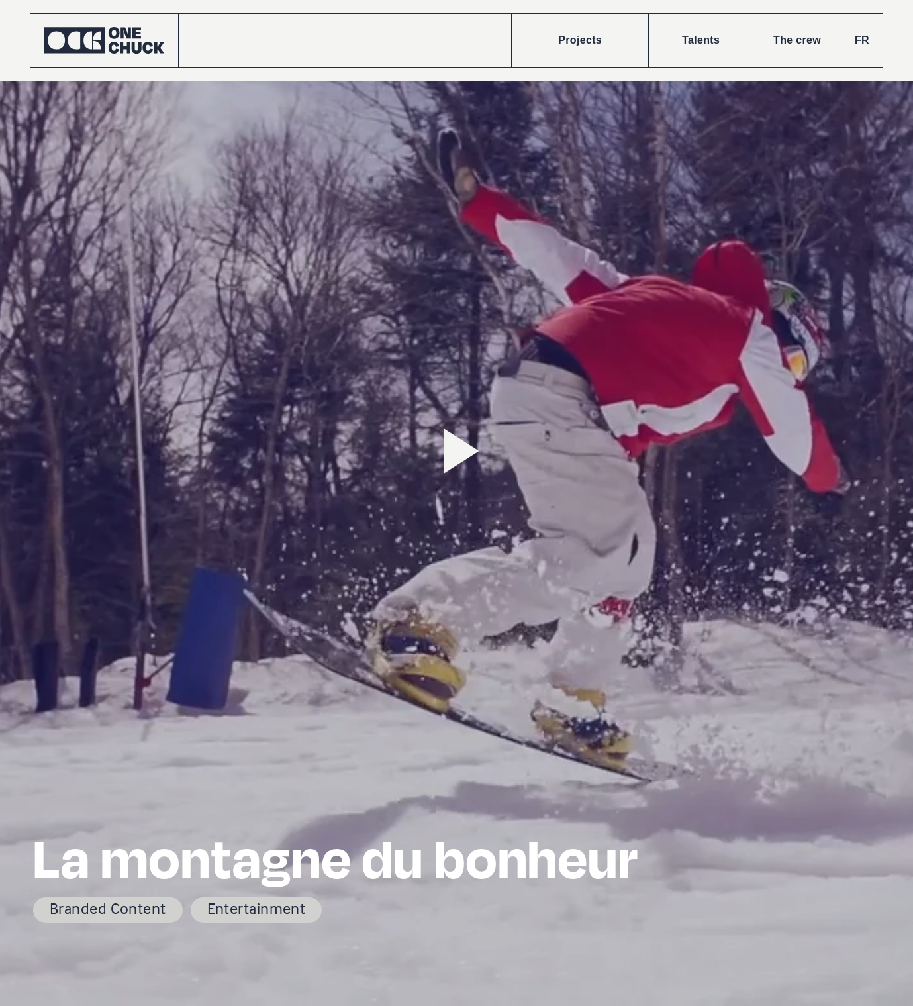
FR (862, 40)
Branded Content (108, 908)
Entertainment (256, 908)
